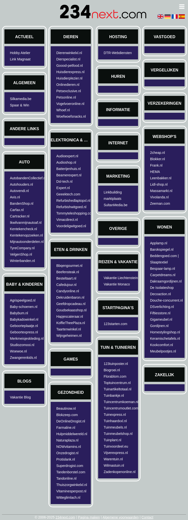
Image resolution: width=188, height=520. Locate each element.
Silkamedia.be (20, 99)
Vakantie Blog (20, 397)
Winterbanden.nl (22, 261)
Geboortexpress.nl (24, 332)
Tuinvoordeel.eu (116, 446)
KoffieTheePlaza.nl (70, 323)
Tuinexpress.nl (115, 415)
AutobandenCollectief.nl (28, 178)
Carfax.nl (17, 210)
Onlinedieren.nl (67, 85)
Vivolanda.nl (159, 197)
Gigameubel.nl (161, 319)
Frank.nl (156, 165)
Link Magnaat (20, 59)
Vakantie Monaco (117, 284)
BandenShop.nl (21, 203)
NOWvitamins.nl (68, 447)
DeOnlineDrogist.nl (70, 421)
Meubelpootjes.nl (163, 351)
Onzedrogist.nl (67, 453)
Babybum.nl (19, 313)
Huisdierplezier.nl (69, 78)
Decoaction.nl (160, 294)
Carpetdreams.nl (163, 275)
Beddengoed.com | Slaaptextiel (164, 259)
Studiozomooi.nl (22, 345)
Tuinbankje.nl (114, 395)
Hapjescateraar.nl (69, 316)
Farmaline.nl (65, 428)
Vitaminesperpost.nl (71, 491)
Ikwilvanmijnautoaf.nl (25, 223)
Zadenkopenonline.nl (119, 472)
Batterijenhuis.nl (68, 169)
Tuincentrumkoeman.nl (121, 402)
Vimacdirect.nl (67, 220)
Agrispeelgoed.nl (22, 300)
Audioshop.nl (66, 162)
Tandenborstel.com (70, 472)
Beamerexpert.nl (69, 175)
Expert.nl (63, 188)
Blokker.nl (157, 159)
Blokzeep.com (67, 415)
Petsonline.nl (66, 97)
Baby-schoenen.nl (23, 307)
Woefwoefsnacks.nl (71, 116)
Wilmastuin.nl (114, 465)
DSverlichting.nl (162, 307)
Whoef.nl (63, 110)
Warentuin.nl (113, 459)
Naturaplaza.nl (67, 440)
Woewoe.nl (18, 351)
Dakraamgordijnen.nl (166, 281)
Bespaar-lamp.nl (162, 269)
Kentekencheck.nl (23, 229)
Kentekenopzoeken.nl (26, 235)
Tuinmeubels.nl (115, 427)
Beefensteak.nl (67, 272)
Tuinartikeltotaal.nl (117, 389)
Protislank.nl (65, 459)
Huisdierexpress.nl (70, 72)
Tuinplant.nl (112, 440)
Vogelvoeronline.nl (70, 104)
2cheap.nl (157, 153)
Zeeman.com (160, 203)
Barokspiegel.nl (162, 249)
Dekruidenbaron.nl (70, 297)
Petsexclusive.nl (68, 91)
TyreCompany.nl (22, 248)
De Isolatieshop (162, 288)
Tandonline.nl (66, 478)
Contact (147, 517)
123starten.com (115, 324)
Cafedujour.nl (66, 285)
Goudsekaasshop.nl (71, 310)
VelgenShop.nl (21, 254)
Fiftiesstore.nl (160, 313)
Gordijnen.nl (159, 326)
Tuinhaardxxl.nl (115, 421)
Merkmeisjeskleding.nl (27, 338)
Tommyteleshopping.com (74, 213)
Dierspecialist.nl (68, 59)
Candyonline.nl (67, 291)
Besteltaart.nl (66, 278)
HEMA (155, 172)
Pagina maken (89, 517)
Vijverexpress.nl (116, 453)
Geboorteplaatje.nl (24, 326)
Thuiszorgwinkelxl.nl (71, 485)
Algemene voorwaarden (121, 517)
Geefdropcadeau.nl (70, 304)
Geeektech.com (68, 194)
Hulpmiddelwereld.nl (71, 434)
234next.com (65, 517)
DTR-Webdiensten (118, 53)
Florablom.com (115, 376)
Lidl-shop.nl (159, 184)
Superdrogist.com (69, 466)
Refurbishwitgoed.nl (71, 207)
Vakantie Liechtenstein (121, 278)
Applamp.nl (158, 243)
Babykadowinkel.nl (24, 319)
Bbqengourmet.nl (69, 266)
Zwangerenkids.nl (23, 358)
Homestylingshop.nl (165, 332)
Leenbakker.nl (160, 178)
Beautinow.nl (66, 408)
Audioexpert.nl (67, 156)
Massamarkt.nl (161, 191)
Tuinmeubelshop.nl (118, 434)
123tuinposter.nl (116, 364)
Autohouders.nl (21, 184)
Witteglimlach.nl (68, 497)
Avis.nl (15, 197)
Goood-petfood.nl (69, 66)
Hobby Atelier (20, 53)
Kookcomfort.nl (161, 345)
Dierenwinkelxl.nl (69, 53)
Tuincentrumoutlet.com (121, 408)
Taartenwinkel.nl (68, 329)
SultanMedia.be (115, 205)
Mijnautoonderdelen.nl (27, 242)
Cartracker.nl (19, 216)
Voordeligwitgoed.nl (71, 226)
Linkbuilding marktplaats (113, 195)
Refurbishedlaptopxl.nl (73, 201)
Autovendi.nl (19, 191)
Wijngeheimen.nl (69, 336)
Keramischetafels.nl (165, 338)
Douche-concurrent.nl (166, 300)
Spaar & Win (19, 105)
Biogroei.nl (112, 370)
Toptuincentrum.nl (117, 383)
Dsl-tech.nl (64, 181)
